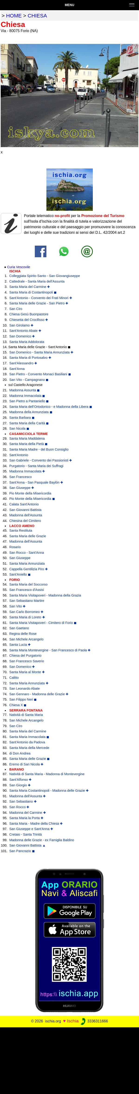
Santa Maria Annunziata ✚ (28, 683)
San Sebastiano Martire (26, 601)
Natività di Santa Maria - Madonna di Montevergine (46, 774)
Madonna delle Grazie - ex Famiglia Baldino (41, 840)
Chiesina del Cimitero (25, 521)
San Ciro (15, 309)
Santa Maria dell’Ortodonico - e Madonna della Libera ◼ (50, 407)
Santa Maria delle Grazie (27, 536)
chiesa (37, 16)
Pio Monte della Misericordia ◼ (32, 499)
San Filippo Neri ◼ (23, 699)
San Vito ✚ (17, 606)
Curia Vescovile (18, 267)
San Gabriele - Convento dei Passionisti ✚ (40, 460)
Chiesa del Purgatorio (25, 655)
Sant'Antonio (18, 455)
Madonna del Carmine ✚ (27, 812)
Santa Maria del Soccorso (28, 584)
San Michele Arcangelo (26, 639)
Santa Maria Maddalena (27, 438)
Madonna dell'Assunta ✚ (27, 796)
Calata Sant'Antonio (24, 504)
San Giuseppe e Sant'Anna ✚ (31, 829)
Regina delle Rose (23, 634)
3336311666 (94, 1021)
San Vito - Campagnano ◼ (28, 380)
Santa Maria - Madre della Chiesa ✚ (36, 823)
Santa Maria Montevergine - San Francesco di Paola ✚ (50, 650)
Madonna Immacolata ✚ (27, 471)
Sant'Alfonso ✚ (20, 779)
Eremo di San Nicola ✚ (26, 764)
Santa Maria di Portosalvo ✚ (30, 357)
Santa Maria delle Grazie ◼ (29, 759)
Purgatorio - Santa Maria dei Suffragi (36, 466)
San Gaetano (19, 628)
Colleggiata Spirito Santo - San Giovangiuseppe (44, 276)
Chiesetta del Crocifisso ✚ (28, 320)
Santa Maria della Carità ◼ (29, 423)
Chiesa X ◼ (17, 705)
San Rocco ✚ (19, 807)
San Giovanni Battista (25, 510)
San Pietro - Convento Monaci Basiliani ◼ (40, 374)
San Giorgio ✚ (20, 785)
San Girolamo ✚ (21, 325)
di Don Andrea (19, 753)
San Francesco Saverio (26, 661)
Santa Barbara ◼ (22, 417)
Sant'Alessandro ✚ (23, 363)
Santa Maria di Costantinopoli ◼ (33, 292)
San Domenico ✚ (22, 336)
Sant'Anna (17, 369)
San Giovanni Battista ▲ (27, 845)
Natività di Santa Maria (26, 715)
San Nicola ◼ (19, 428)
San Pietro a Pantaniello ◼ (29, 401)
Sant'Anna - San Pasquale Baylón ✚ (36, 482)
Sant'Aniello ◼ (20, 574)
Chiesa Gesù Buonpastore (28, 314)
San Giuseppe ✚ (21, 488)
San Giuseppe (19, 558)
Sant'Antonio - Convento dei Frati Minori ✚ (40, 298)
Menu (69, 5)
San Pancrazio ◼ (22, 851)
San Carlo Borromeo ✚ (26, 612)
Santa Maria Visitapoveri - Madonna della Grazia (45, 595)
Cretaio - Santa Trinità (25, 834)
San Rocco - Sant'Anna (26, 552)
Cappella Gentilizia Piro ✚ (28, 569)
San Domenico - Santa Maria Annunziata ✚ (41, 352)
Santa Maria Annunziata (27, 563)
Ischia (72, 1020)
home (14, 16)
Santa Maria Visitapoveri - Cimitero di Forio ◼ (43, 623)
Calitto (14, 677)
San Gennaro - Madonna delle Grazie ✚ (38, 694)
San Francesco (20, 477)
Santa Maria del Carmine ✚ (29, 287)
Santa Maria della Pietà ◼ (28, 444)
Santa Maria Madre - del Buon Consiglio (38, 449)
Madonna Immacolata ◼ (27, 396)
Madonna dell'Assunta (25, 515)
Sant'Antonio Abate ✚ (25, 331)
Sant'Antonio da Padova (27, 742)
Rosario (15, 547)
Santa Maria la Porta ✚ (26, 818)
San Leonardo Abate (24, 688)
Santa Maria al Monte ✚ (27, 672)
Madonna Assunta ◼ (24, 390)
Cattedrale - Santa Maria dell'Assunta (37, 281)
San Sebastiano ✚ (23, 801)
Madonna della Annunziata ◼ (30, 412)
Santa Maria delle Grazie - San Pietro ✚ (38, 303)
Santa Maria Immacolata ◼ (29, 737)
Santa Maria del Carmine (27, 731)
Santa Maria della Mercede (29, 748)
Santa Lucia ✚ (20, 644)
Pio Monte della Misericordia (30, 493)
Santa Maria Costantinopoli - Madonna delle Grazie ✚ (49, 790)
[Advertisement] (69, 1059)
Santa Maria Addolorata (26, 342)
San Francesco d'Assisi (26, 590)
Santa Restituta (20, 530)
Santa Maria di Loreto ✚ (27, 617)
